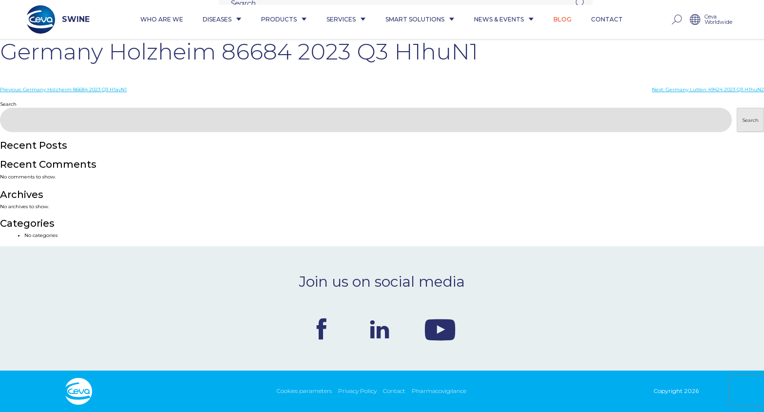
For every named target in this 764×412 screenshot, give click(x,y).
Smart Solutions (420, 20)
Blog (563, 19)
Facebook (321, 329)
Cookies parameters (304, 390)
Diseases (222, 20)
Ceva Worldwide (718, 20)
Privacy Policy (357, 390)
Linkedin (379, 329)
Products (284, 20)
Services (346, 20)
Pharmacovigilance (439, 390)
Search (8, 104)
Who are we (161, 19)
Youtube (440, 329)
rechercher (676, 20)
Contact (607, 19)
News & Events (504, 20)
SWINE (58, 19)
